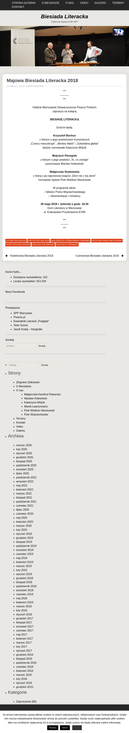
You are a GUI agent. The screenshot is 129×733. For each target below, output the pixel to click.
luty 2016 (21, 678)
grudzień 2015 (24, 686)
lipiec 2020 (22, 509)
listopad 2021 (24, 497)
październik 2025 (26, 465)
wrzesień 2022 (24, 481)
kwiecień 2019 (24, 562)
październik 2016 (26, 662)
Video (19, 426)
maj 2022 (21, 485)
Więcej (77, 728)
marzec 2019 (24, 566)
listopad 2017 (24, 622)
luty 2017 (21, 646)
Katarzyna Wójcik (34, 402)
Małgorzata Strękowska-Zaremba (70, 240)
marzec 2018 (24, 606)
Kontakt (18, 7)
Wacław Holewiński (43, 244)
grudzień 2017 (24, 618)
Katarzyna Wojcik (16, 240)
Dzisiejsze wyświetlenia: (28, 277)
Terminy (21, 418)
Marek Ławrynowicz (36, 406)
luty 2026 (21, 449)
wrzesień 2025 (24, 469)
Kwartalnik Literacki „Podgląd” (31, 321)
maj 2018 (21, 598)
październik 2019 (26, 546)
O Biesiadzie (23, 386)
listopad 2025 (24, 461)
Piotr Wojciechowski (18, 244)
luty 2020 (21, 529)
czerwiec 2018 (24, 594)
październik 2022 (26, 477)
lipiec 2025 (22, 473)
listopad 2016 (24, 658)
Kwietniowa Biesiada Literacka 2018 (31, 255)
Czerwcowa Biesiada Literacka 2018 (97, 255)
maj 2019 (21, 558)
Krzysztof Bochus (38, 240)
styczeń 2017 (24, 650)
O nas (19, 390)
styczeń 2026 (24, 453)
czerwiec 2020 (24, 513)
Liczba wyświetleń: (24, 281)
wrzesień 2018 (24, 590)
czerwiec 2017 (24, 630)
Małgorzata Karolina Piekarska (42, 394)
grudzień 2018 (24, 578)
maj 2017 (21, 634)
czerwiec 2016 (24, 666)
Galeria (20, 430)
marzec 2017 (24, 642)
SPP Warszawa (22, 313)
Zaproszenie (35, 86)
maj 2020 (21, 517)
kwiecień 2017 (24, 638)
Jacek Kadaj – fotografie (27, 329)
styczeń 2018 (24, 614)
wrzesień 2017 (24, 626)
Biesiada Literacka (64, 16)
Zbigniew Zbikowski (27, 382)
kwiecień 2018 (24, 602)
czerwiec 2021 (24, 505)
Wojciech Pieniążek (67, 244)
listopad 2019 (24, 541)
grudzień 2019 (24, 537)
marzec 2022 (24, 493)
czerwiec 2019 (24, 554)
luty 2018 (21, 610)
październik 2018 (26, 586)
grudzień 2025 (24, 457)
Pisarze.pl (19, 317)
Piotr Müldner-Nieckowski (107, 240)
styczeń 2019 (24, 574)
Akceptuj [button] (52, 728)
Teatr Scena (20, 325)
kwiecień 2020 (24, 521)
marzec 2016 (24, 674)
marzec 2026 (24, 445)
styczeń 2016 (24, 682)
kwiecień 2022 (24, 489)
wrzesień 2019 (24, 550)
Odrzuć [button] (65, 728)
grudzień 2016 (24, 654)
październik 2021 (26, 501)
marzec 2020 (24, 525)
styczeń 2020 (24, 533)
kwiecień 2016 (24, 670)
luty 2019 (21, 570)
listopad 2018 (24, 582)
